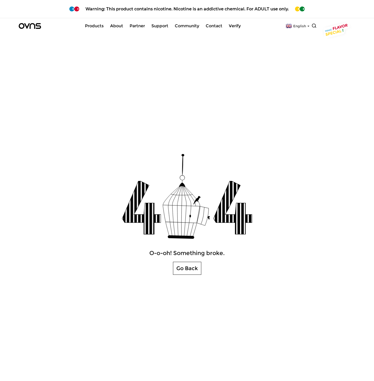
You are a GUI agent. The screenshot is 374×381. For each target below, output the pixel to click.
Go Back (187, 268)
